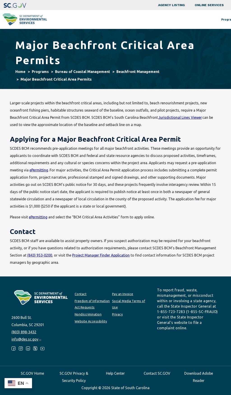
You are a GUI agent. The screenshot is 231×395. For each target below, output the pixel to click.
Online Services (209, 5)
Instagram (21, 348)
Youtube (42, 348)
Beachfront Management (137, 72)
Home (20, 72)
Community (93, 19)
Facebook (14, 348)
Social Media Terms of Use (128, 304)
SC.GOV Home (32, 373)
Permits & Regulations (146, 19)
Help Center (115, 373)
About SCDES (207, 19)
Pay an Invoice (122, 294)
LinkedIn (28, 348)
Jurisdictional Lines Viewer (180, 117)
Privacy (117, 314)
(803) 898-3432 (24, 332)
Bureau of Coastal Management (82, 72)
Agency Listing (171, 5)
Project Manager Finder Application (101, 255)
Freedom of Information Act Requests (92, 304)
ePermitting (39, 170)
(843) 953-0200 (39, 255)
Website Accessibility (91, 321)
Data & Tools (180, 19)
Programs (71, 19)
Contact (81, 294)
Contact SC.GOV (157, 373)
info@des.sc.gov (27, 339)
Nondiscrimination (88, 314)
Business (116, 19)
